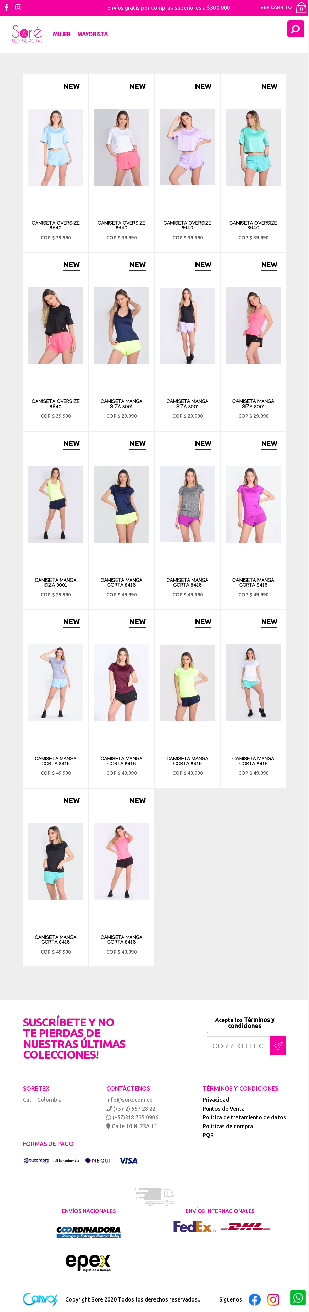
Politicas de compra (228, 1126)
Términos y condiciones (251, 1022)
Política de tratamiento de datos (244, 1117)
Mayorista (92, 34)
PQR (208, 1135)
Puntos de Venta (224, 1109)
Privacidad (216, 1100)
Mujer (61, 34)
